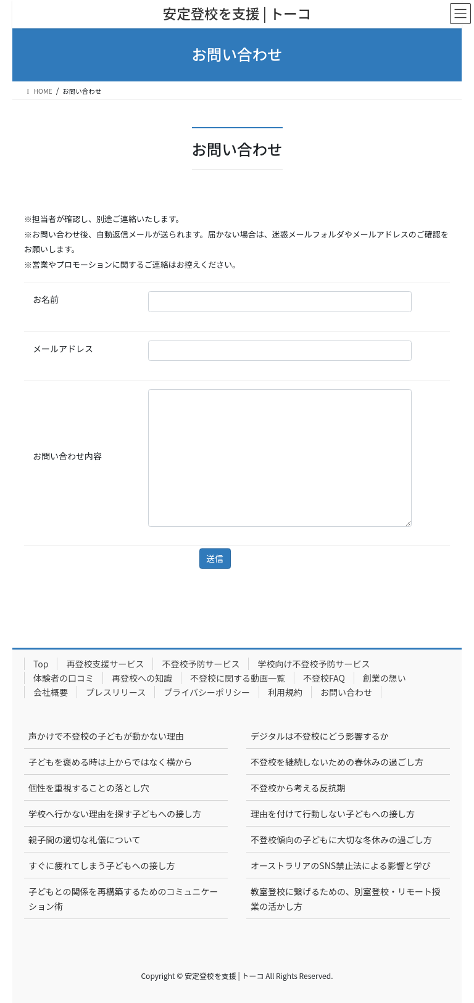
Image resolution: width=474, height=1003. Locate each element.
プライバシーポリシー (207, 692)
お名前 (46, 299)
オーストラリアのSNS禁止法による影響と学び (341, 865)
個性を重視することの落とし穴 (88, 788)
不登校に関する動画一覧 (237, 678)
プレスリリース (116, 692)
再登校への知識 (142, 678)
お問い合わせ (346, 692)
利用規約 (285, 692)
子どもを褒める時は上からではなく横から (110, 762)
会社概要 (50, 692)
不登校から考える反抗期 (298, 788)
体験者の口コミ (63, 678)
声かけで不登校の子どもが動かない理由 (106, 736)
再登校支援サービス (105, 664)
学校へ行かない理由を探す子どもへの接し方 (114, 813)
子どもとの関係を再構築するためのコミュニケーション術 (123, 898)
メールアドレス (63, 348)
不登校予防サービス (200, 664)
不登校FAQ (324, 678)
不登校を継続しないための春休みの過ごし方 (337, 762)
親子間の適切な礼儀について (84, 839)
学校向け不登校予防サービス (313, 664)
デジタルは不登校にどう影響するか (320, 736)
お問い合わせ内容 (67, 456)
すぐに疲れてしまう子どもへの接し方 (101, 865)
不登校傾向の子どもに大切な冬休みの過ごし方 (341, 839)
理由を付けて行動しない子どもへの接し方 (333, 813)
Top (40, 664)
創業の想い (384, 678)
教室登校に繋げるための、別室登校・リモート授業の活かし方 (346, 898)
